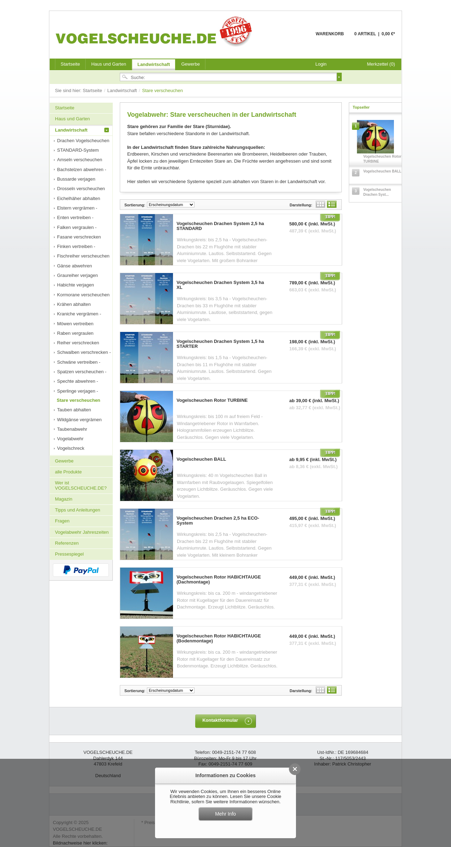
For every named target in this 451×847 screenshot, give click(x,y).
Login (321, 64)
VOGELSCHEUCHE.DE (155, 31)
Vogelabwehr (70, 438)
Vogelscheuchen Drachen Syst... (377, 192)
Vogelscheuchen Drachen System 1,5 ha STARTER (220, 344)
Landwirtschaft (153, 64)
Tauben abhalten (74, 409)
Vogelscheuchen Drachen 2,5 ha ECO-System (218, 521)
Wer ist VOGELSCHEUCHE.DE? (81, 485)
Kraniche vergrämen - (79, 313)
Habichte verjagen (75, 285)
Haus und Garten (108, 64)
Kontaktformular (220, 720)
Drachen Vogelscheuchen (83, 140)
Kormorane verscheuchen (83, 294)
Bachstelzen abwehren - (81, 169)
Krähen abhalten (74, 304)
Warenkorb (298, 38)
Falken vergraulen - (77, 227)
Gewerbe (190, 64)
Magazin (63, 499)
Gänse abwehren (74, 265)
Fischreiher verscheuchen (83, 256)
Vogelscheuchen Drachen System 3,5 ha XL (220, 285)
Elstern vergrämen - (77, 208)
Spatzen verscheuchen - (81, 371)
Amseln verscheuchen (79, 159)
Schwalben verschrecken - (84, 352)
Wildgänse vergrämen (79, 419)
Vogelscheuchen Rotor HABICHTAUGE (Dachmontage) (219, 580)
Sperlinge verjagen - (77, 391)
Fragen (62, 521)
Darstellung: (301, 205)
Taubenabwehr (72, 429)
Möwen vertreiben (75, 323)
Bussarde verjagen (76, 179)
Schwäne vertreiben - (78, 362)
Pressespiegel (69, 554)
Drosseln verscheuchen (81, 188)
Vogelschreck (70, 448)
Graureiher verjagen (77, 275)
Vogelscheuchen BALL (201, 459)
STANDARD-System (78, 150)
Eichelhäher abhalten (78, 198)
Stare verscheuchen (78, 400)
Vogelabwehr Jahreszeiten (82, 532)
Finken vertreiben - (76, 246)
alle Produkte (68, 471)
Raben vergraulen (75, 333)
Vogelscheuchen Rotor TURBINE (212, 400)
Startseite (93, 90)
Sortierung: (134, 205)
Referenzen (67, 543)
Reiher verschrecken (78, 342)
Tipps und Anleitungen (77, 510)
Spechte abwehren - (77, 381)
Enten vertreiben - (75, 217)
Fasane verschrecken (79, 237)
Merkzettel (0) (381, 64)
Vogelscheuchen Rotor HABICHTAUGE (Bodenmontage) (219, 638)
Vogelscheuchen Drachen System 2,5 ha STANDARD (220, 226)
